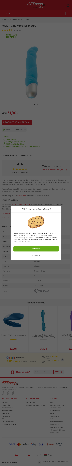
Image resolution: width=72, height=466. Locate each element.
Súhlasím (36, 248)
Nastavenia (36, 255)
